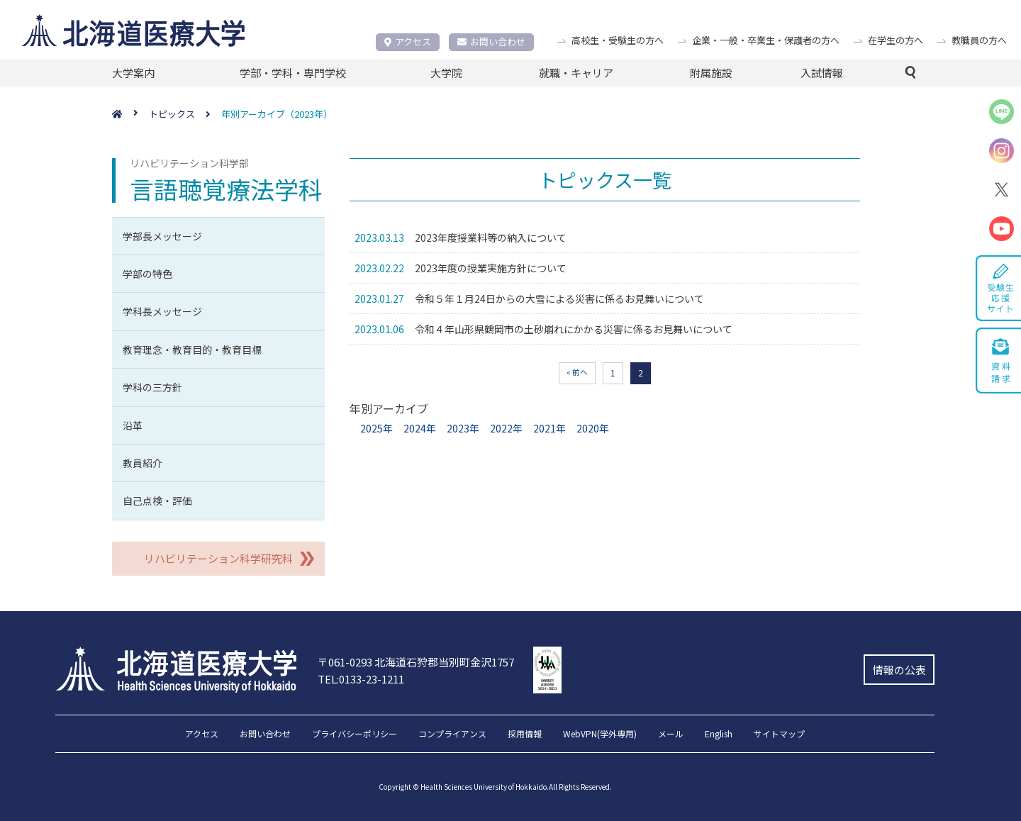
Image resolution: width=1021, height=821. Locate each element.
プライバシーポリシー (354, 734)
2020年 (592, 428)
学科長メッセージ (162, 311)
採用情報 (525, 734)
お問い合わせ (491, 41)
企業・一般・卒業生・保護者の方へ (765, 40)
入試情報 (821, 72)
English (718, 734)
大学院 (446, 72)
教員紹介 (142, 463)
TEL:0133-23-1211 (361, 678)
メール (671, 734)
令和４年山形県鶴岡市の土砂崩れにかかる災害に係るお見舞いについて (573, 329)
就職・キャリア (576, 72)
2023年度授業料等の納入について (491, 237)
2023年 (463, 428)
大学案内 (133, 72)
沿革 (133, 425)
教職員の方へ (979, 40)
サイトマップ (779, 734)
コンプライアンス (452, 734)
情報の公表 (899, 669)
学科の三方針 (152, 387)
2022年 (506, 428)
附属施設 (711, 72)
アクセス (407, 41)
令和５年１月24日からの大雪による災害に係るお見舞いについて (559, 298)
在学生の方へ (895, 40)
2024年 (419, 428)
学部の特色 (147, 274)
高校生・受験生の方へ (617, 40)
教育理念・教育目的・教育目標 (192, 349)
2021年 (549, 428)
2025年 (376, 428)
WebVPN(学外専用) (600, 734)
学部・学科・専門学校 (293, 72)
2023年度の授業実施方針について (491, 268)
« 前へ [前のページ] (577, 372)
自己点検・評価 (157, 500)
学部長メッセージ (162, 236)
